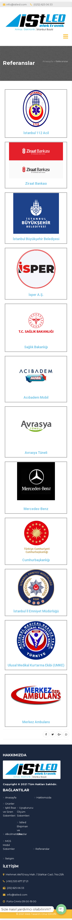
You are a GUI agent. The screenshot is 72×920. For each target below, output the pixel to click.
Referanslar (20, 62)
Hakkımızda (43, 797)
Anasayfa (48, 61)
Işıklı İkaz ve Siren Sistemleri (9, 811)
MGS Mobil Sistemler (9, 844)
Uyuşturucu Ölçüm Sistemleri (25, 811)
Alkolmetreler (13, 833)
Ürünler (9, 803)
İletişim (9, 858)
